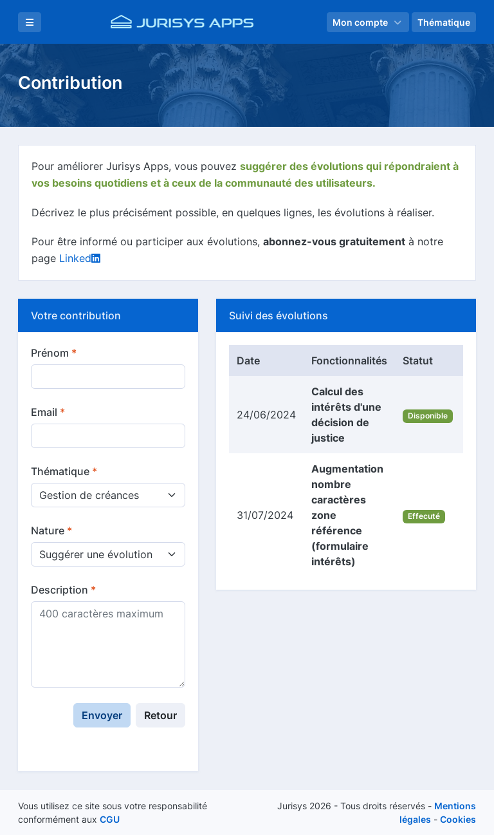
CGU (110, 819)
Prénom (54, 352)
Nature (51, 530)
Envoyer (102, 715)
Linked (79, 258)
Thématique (64, 471)
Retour (160, 715)
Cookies (458, 819)
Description (63, 589)
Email (48, 412)
